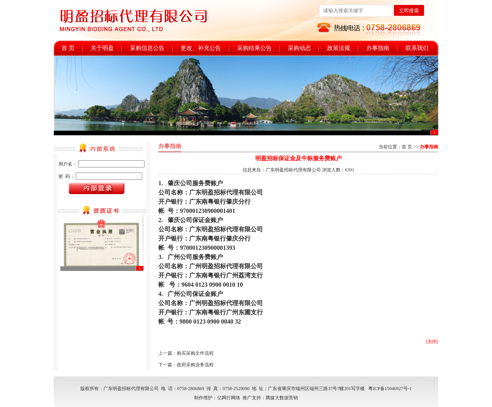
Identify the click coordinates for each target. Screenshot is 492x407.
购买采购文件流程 (195, 353)
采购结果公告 (254, 48)
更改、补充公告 (201, 48)
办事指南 (377, 48)
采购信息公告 (147, 48)
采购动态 (299, 48)
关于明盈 (102, 48)
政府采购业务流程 (195, 364)
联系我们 (417, 48)
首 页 (68, 48)
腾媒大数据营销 (282, 397)
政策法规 (338, 48)
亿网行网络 (228, 397)
